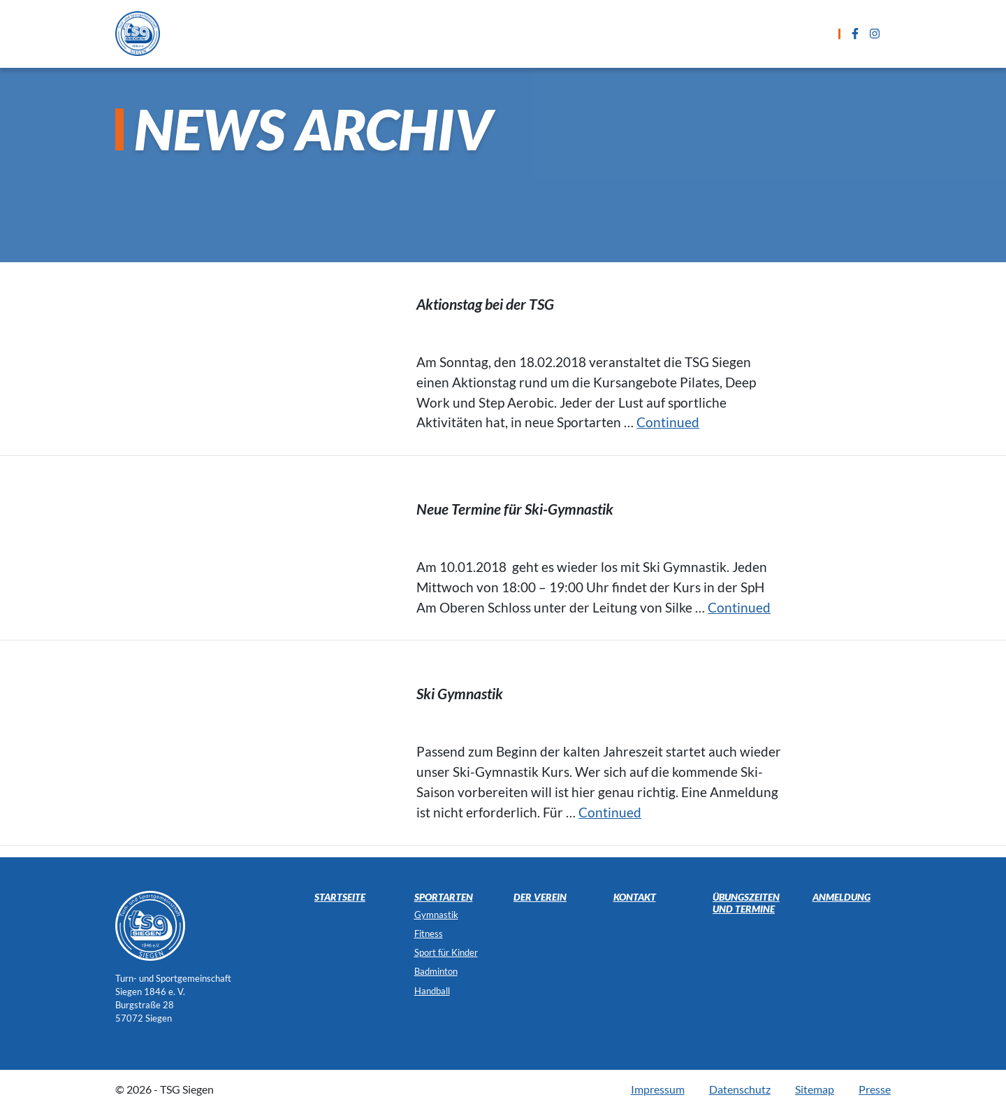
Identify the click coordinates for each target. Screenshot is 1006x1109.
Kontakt (716, 33)
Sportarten (373, 33)
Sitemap (814, 1089)
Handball (432, 990)
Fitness (428, 933)
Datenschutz (740, 1089)
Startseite (288, 33)
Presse (875, 1089)
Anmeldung (635, 33)
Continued (667, 422)
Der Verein (793, 33)
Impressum (658, 1089)
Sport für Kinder (446, 952)
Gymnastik (436, 914)
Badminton (436, 971)
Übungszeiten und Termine (505, 33)
